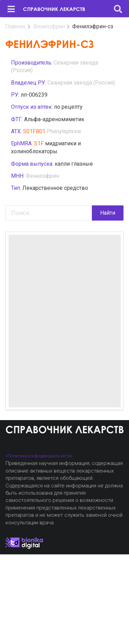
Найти (107, 213)
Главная (15, 26)
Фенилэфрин (49, 26)
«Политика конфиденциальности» (39, 455)
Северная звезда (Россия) (81, 82)
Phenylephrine (64, 131)
